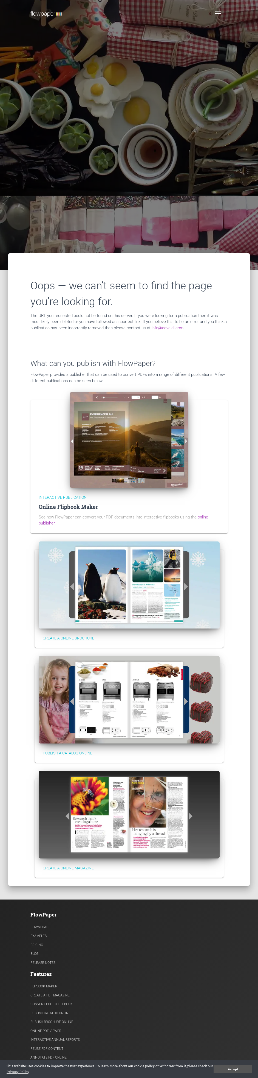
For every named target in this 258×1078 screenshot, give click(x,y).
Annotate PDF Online (48, 1057)
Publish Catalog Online (50, 1013)
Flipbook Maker (43, 986)
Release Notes (42, 963)
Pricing (36, 945)
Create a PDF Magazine (50, 995)
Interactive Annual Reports (55, 1040)
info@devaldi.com (167, 327)
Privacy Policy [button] (18, 1072)
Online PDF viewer (45, 1031)
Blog (34, 954)
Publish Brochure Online (51, 1022)
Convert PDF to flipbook (51, 1004)
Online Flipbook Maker (68, 506)
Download (39, 927)
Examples (38, 936)
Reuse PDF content (46, 1049)
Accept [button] (233, 1069)
